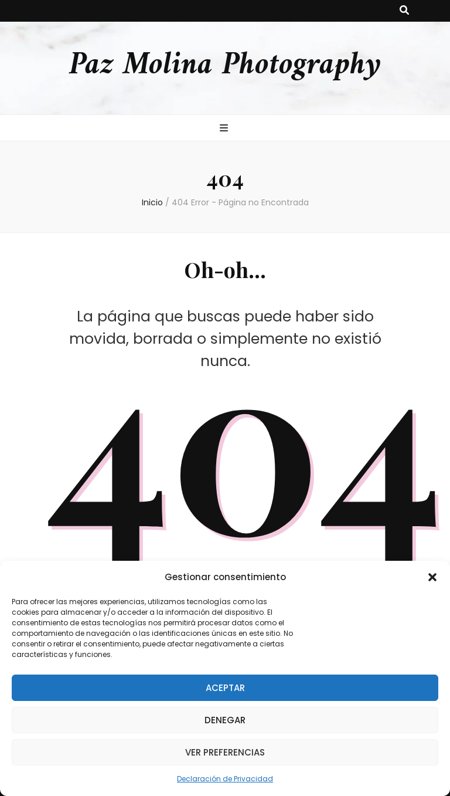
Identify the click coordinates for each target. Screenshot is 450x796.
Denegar (225, 720)
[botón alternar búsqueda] (404, 11)
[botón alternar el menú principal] (225, 129)
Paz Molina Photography (225, 65)
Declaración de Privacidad (225, 779)
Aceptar (225, 688)
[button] (432, 577)
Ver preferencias (225, 752)
